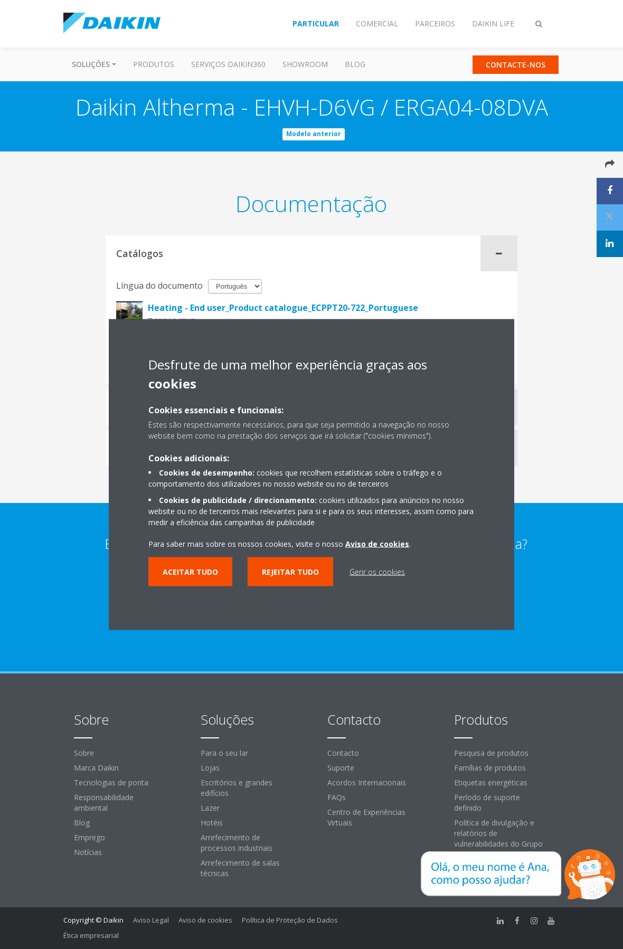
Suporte (340, 768)
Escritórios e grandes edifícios (236, 787)
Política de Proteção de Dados (290, 920)
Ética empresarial (91, 935)
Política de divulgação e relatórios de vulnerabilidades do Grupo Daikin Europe (498, 838)
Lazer (210, 808)
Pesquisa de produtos (491, 753)
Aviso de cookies (205, 920)
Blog (355, 64)
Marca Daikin (96, 768)
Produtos (153, 64)
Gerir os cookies (377, 572)
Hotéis (212, 823)
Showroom (305, 64)
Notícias (88, 852)
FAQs (336, 797)
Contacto (343, 753)
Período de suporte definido (487, 802)
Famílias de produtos (490, 768)
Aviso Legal (151, 920)
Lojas (210, 768)
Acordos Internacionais (366, 782)
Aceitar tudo (190, 572)
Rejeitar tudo (290, 572)
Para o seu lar (224, 753)
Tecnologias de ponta (111, 782)
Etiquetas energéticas (490, 782)
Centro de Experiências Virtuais (366, 817)
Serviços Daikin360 (228, 64)
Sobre (84, 753)
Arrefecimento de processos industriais (236, 842)
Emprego (89, 837)
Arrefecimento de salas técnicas (240, 868)
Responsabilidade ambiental (104, 802)
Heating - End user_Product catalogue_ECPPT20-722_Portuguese (283, 308)
